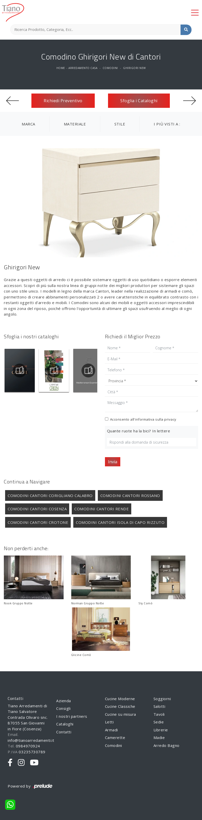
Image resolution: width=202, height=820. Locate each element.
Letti (109, 721)
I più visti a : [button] (167, 123)
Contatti (63, 731)
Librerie (160, 729)
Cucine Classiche (120, 706)
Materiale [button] (75, 123)
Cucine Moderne (120, 698)
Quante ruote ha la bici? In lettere (138, 430)
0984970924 (28, 745)
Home (60, 68)
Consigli (63, 708)
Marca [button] (28, 123)
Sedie (158, 721)
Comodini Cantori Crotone (38, 522)
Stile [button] (119, 123)
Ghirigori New (134, 68)
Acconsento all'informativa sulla (143, 419)
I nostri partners (71, 716)
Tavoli (159, 714)
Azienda (63, 700)
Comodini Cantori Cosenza (37, 508)
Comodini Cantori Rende (101, 508)
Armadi (111, 729)
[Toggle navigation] (195, 12)
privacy (170, 419)
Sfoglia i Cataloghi (139, 100)
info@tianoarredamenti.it (31, 740)
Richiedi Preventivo (63, 100)
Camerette (115, 737)
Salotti (159, 706)
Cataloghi (65, 723)
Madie (159, 737)
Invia (112, 462)
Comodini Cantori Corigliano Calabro (50, 495)
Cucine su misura (120, 714)
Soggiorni (162, 698)
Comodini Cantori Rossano (130, 495)
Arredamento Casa (82, 68)
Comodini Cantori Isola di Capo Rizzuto (120, 522)
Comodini (110, 68)
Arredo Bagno (166, 745)
